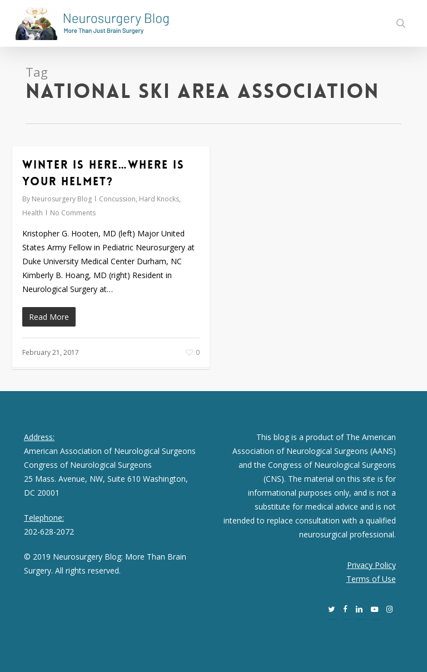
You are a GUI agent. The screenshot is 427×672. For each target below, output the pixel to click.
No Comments (73, 213)
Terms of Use (371, 579)
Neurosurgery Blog (62, 199)
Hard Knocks (159, 199)
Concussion (117, 199)
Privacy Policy (371, 565)
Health (32, 213)
